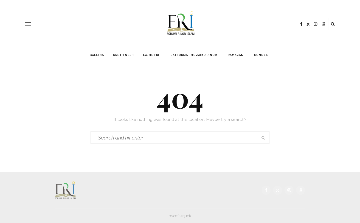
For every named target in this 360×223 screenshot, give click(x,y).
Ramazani (236, 55)
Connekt (262, 55)
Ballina (97, 55)
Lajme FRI (151, 55)
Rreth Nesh (123, 55)
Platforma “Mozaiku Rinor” (194, 55)
